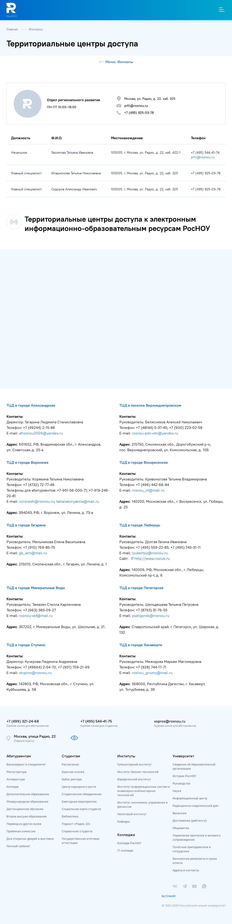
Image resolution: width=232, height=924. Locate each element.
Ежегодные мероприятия (79, 801)
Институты (126, 756)
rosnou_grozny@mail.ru (152, 672)
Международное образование (27, 801)
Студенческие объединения (81, 794)
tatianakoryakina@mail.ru (77, 501)
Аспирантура (16, 779)
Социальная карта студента (81, 809)
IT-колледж (125, 850)
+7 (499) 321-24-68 (23, 721)
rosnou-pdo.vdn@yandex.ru (155, 433)
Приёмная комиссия (21, 831)
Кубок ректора (72, 779)
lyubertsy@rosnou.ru (150, 553)
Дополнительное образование (28, 794)
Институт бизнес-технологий (138, 772)
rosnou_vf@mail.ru (148, 490)
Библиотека (70, 816)
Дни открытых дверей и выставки (30, 838)
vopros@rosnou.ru (169, 721)
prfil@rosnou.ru (203, 157)
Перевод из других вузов (24, 824)
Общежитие (181, 828)
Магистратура (16, 772)
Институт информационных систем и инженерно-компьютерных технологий (143, 791)
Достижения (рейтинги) (190, 820)
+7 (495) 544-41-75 (96, 721)
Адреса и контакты (186, 870)
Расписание (70, 764)
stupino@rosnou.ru (35, 672)
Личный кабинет (18, 846)
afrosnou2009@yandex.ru (41, 433)
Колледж (13, 786)
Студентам (71, 756)
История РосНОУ (184, 776)
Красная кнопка (73, 772)
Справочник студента (77, 831)
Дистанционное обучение (25, 809)
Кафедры (123, 821)
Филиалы (36, 29)
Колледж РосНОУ (129, 843)
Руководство (181, 783)
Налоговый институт (132, 814)
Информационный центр (190, 798)
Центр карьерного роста (79, 786)
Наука (177, 791)
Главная (13, 29)
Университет (183, 756)
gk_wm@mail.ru (33, 553)
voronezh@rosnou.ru (36, 501)
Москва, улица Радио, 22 (35, 736)
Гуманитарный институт (134, 764)
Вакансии (179, 813)
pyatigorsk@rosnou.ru (150, 615)
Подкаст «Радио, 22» (76, 824)
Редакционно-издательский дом (195, 805)
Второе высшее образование (27, 816)
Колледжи (126, 834)
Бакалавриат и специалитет (26, 764)
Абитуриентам (19, 756)
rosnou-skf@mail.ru (36, 615)
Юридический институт (134, 779)
